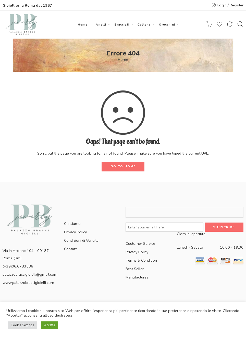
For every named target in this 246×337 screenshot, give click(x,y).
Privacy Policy (75, 232)
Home (83, 24)
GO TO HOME (123, 166)
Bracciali (122, 24)
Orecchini (167, 24)
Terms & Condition (141, 260)
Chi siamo (72, 223)
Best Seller (135, 268)
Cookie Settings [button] (22, 325)
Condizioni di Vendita (81, 240)
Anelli (101, 24)
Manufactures (137, 277)
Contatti (70, 248)
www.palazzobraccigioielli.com (28, 282)
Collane (144, 24)
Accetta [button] (49, 325)
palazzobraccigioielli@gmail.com (30, 274)
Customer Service (140, 243)
